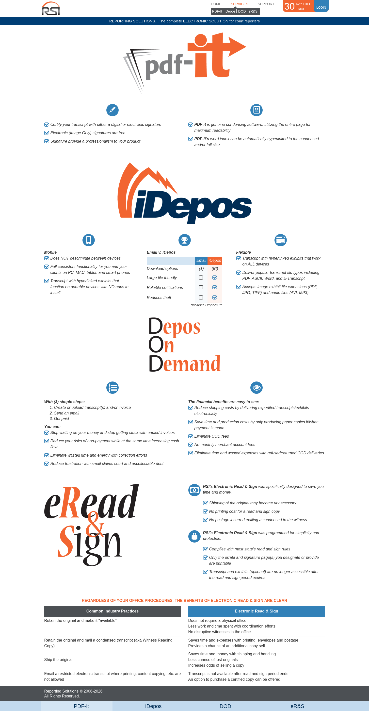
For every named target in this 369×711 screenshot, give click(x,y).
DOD (242, 11)
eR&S (253, 11)
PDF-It (217, 11)
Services (239, 4)
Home (216, 4)
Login (321, 5)
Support (266, 4)
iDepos (230, 11)
